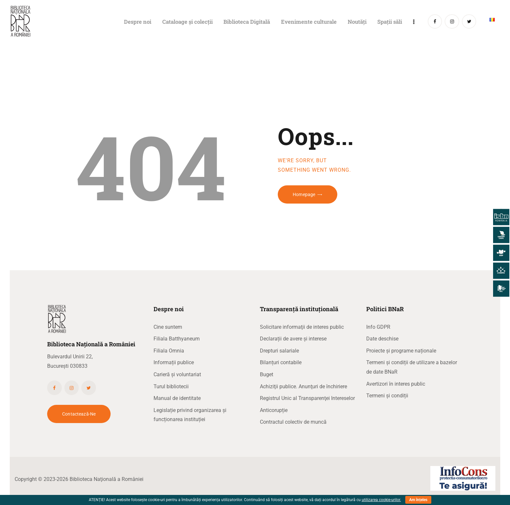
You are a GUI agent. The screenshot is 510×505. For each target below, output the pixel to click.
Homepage (304, 194)
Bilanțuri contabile (281, 362)
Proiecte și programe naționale (401, 351)
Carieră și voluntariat (177, 374)
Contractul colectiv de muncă (293, 422)
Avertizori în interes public (395, 384)
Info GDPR (378, 327)
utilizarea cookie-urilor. (381, 500)
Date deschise (382, 339)
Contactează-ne (79, 414)
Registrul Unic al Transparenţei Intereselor (307, 398)
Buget (266, 374)
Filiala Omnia (169, 351)
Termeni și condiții (387, 395)
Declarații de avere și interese (293, 339)
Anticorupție (274, 410)
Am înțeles (418, 500)
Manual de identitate (177, 398)
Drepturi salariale (279, 351)
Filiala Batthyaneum (177, 339)
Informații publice (174, 362)
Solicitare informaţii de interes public (302, 327)
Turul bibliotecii (171, 386)
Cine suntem (168, 327)
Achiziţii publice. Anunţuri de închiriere (303, 386)
